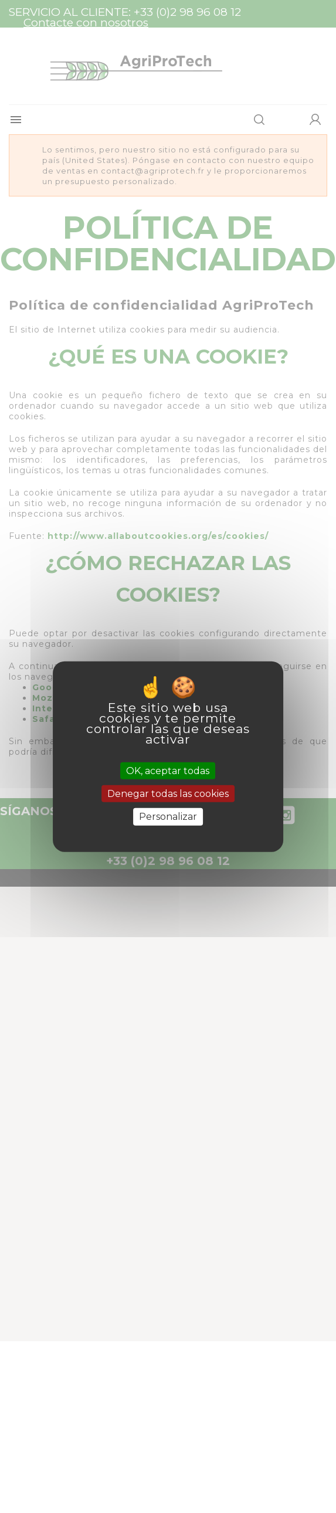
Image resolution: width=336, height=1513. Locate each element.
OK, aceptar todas (167, 770)
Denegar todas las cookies (168, 793)
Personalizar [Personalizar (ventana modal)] (168, 816)
